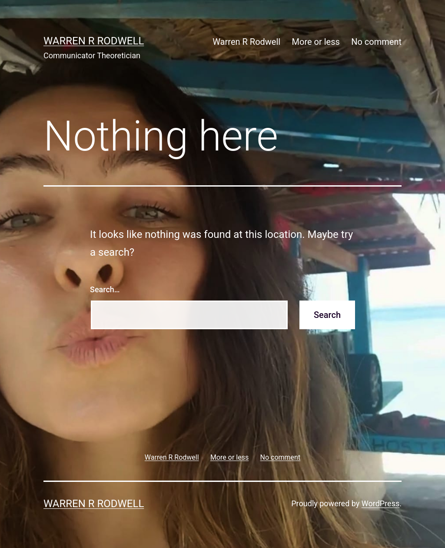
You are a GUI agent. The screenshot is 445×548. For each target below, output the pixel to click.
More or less (316, 42)
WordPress (380, 503)
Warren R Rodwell (93, 41)
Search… (105, 289)
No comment (376, 42)
